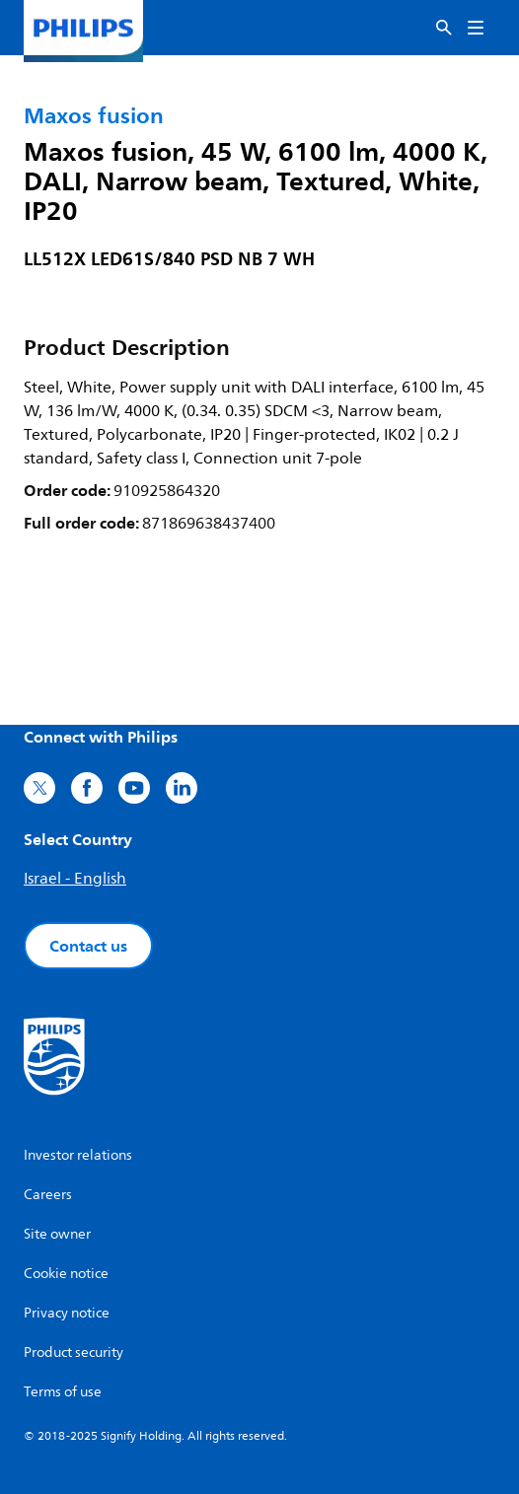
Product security (73, 1352)
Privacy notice (67, 1313)
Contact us (88, 946)
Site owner (57, 1234)
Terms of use (63, 1392)
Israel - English (75, 878)
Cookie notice (66, 1273)
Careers (48, 1194)
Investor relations (78, 1155)
